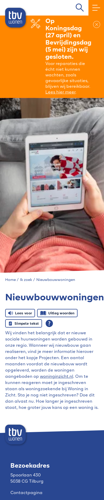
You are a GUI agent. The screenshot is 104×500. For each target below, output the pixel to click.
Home (10, 280)
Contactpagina (26, 493)
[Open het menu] (93, 8)
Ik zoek (26, 280)
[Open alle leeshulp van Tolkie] (49, 323)
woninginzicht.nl (56, 377)
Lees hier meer (60, 92)
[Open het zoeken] (79, 8)
